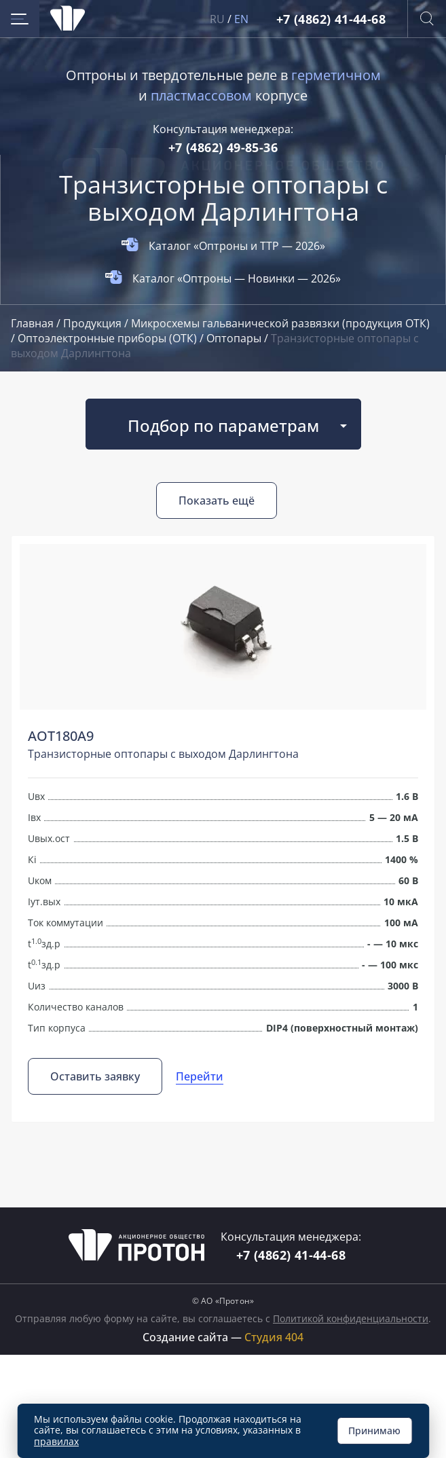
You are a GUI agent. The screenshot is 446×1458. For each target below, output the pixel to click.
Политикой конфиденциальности (350, 1318)
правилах (56, 1441)
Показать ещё (217, 500)
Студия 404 (273, 1337)
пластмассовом (201, 95)
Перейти (199, 1076)
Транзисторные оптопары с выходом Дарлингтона (163, 753)
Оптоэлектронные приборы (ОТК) (109, 338)
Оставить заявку (95, 1076)
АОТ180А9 (61, 736)
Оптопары (235, 338)
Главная (33, 323)
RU (217, 19)
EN (241, 19)
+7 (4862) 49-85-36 (223, 147)
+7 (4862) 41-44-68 (331, 19)
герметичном (336, 75)
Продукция (93, 323)
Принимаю (374, 1430)
